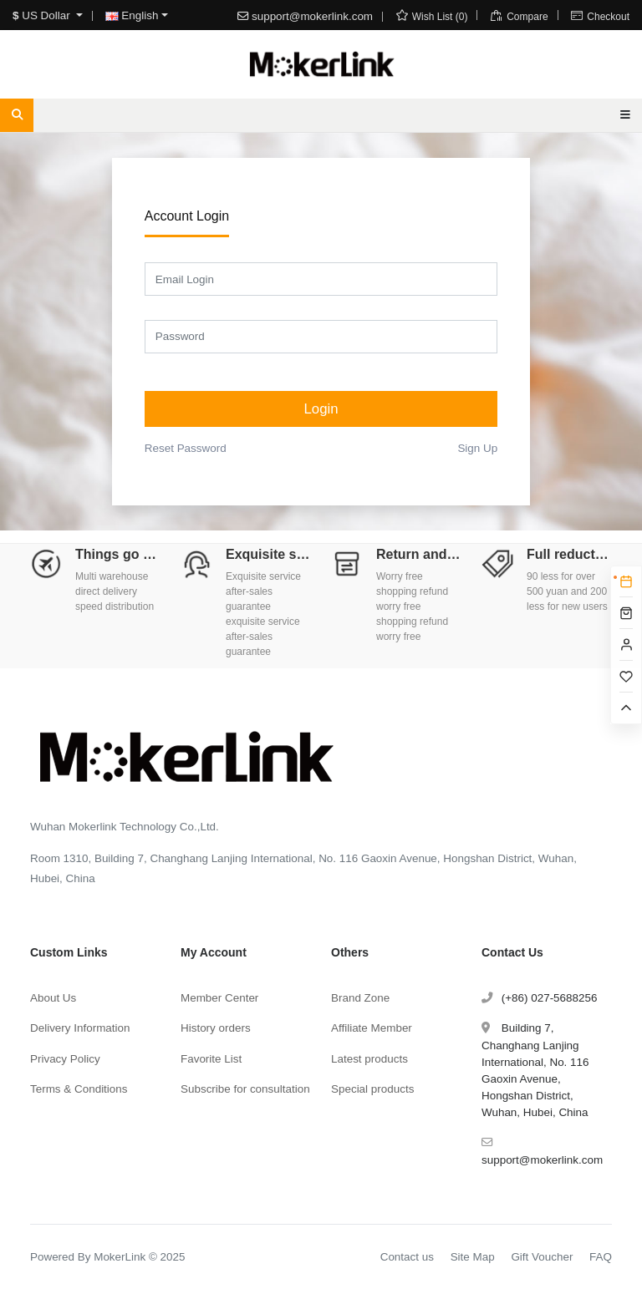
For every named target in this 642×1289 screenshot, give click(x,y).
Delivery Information (80, 1028)
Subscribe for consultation (245, 1089)
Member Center (219, 998)
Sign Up (477, 448)
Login (320, 409)
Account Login (187, 216)
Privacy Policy (65, 1059)
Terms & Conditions (79, 1089)
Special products (372, 1089)
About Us (53, 998)
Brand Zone (360, 998)
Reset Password (186, 448)
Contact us (407, 1257)
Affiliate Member (371, 1028)
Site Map (473, 1257)
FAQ (600, 1257)
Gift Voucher (542, 1257)
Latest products (369, 1059)
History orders (216, 1028)
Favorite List (211, 1059)
